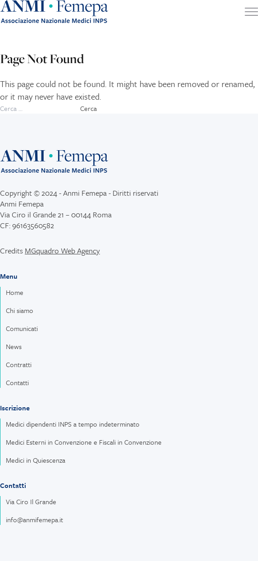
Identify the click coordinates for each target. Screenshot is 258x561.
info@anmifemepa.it (34, 519)
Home (14, 292)
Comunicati (22, 328)
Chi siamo (19, 310)
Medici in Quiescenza (35, 460)
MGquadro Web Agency (62, 250)
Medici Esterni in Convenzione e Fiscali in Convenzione (84, 442)
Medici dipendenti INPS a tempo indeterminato (73, 424)
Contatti (17, 382)
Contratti (19, 364)
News (14, 346)
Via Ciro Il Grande (31, 501)
